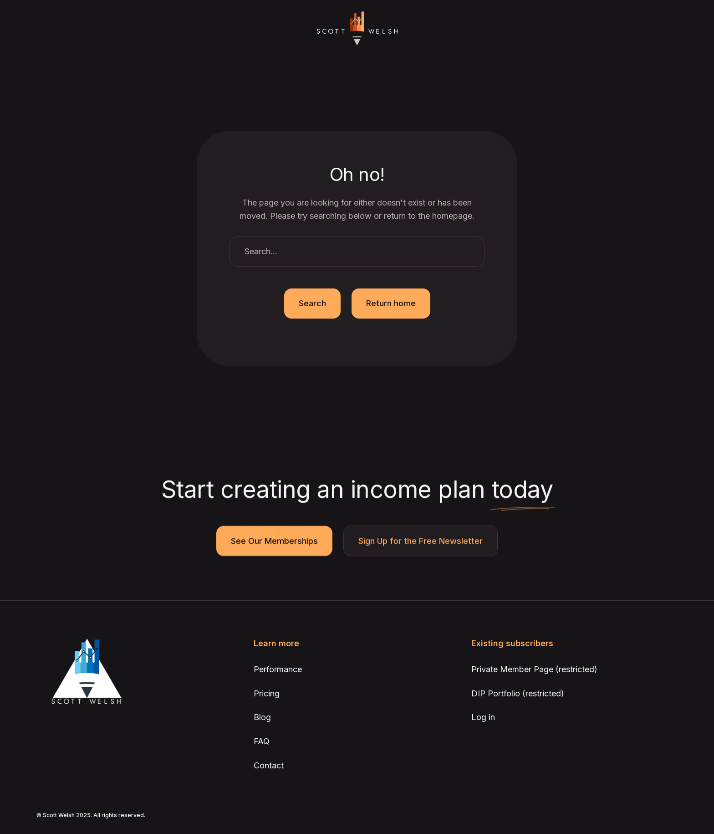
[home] (357, 29)
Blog (262, 717)
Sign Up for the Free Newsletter (420, 541)
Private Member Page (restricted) (534, 669)
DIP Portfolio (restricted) (517, 693)
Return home (391, 303)
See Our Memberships (274, 541)
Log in (483, 717)
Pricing (267, 693)
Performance (278, 669)
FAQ (262, 741)
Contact (269, 765)
